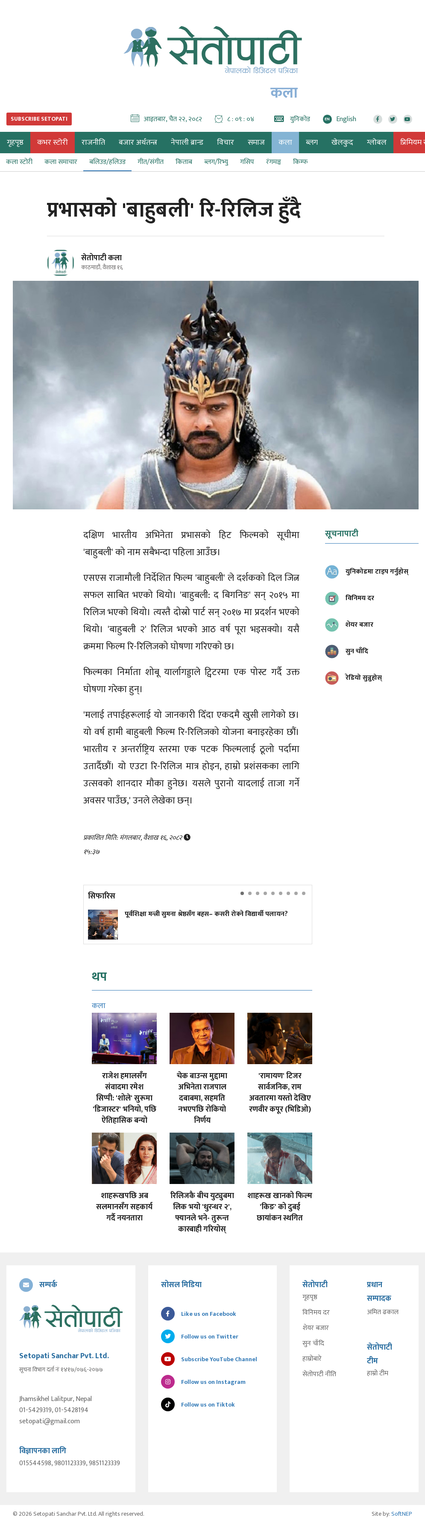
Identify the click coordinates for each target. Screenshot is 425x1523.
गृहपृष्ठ (309, 1297)
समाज (256, 142)
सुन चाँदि (313, 1343)
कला (285, 142)
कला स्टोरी (19, 162)
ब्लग (312, 142)
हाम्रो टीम (377, 1373)
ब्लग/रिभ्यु (216, 162)
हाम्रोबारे (312, 1359)
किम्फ (300, 162)
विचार (225, 142)
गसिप (247, 162)
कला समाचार (60, 162)
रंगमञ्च (273, 162)
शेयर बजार (315, 1328)
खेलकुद (342, 142)
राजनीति (93, 142)
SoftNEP (401, 1514)
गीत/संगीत (151, 162)
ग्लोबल (377, 142)
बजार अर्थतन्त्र (138, 142)
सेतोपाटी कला (101, 258)
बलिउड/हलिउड (107, 162)
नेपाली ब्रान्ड (187, 142)
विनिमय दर (316, 1312)
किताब (184, 162)
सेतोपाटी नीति (319, 1374)
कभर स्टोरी (52, 142)
